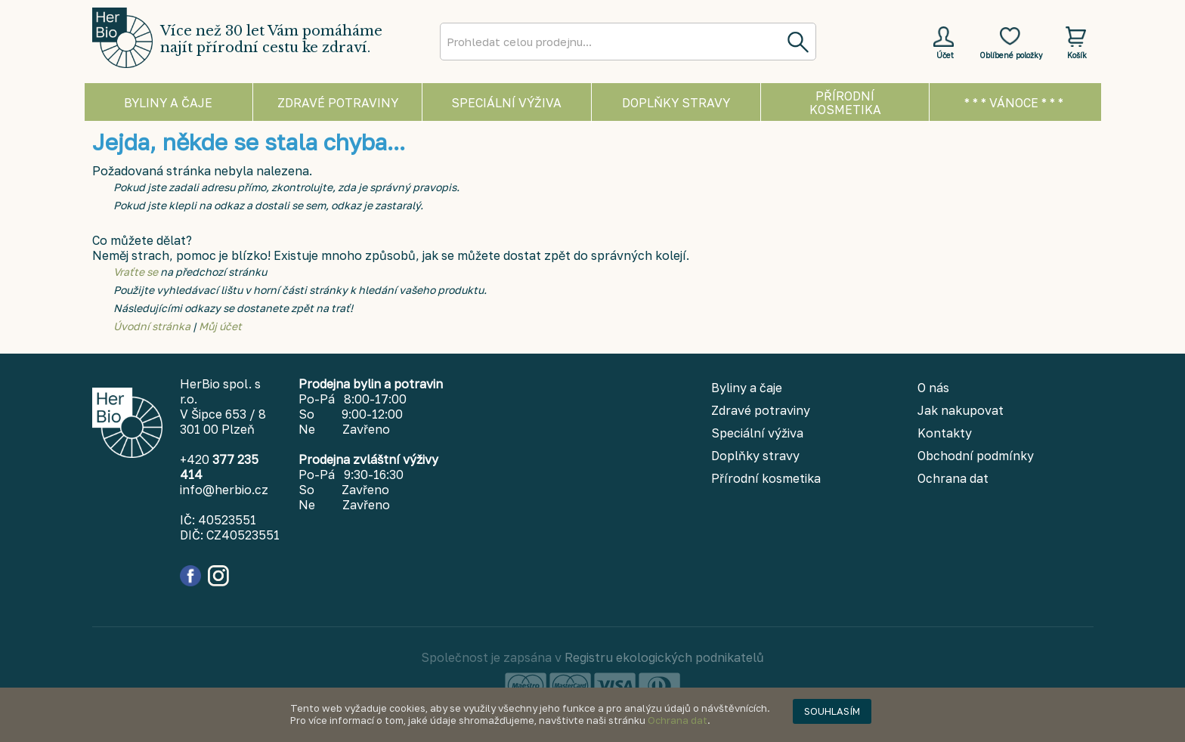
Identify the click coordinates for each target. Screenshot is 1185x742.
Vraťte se (135, 271)
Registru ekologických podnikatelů (664, 657)
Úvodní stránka (151, 326)
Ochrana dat (677, 720)
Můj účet (220, 326)
